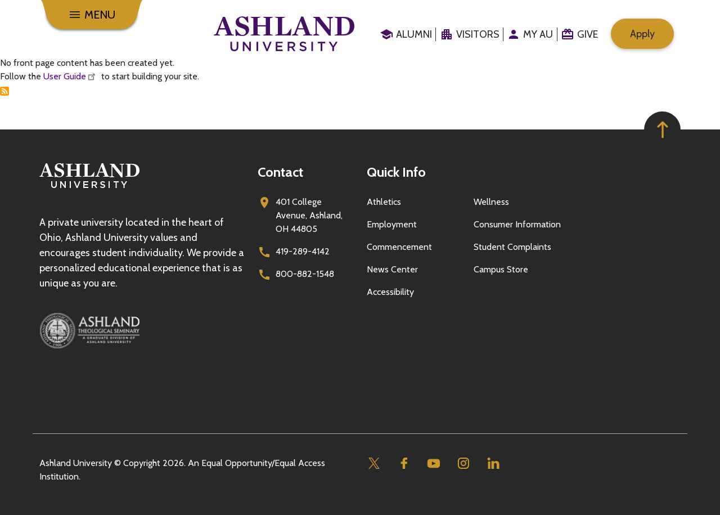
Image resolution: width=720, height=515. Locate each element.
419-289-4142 (303, 251)
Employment (392, 224)
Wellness (491, 201)
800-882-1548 (305, 273)
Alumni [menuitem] (414, 34)
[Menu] (91, 14)
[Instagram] (463, 463)
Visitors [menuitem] (478, 34)
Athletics (384, 201)
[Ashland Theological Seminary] (141, 330)
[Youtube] (433, 463)
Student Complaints (512, 246)
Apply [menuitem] (642, 34)
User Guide (71, 76)
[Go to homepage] (89, 188)
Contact (280, 172)
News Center (392, 269)
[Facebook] (404, 463)
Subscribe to (4, 91)
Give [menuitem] (587, 34)
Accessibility (390, 291)
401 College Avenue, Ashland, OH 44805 (309, 215)
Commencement (399, 246)
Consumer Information (517, 224)
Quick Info (396, 172)
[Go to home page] (284, 34)
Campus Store (501, 269)
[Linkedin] (493, 463)
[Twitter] (374, 463)
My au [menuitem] (538, 34)
